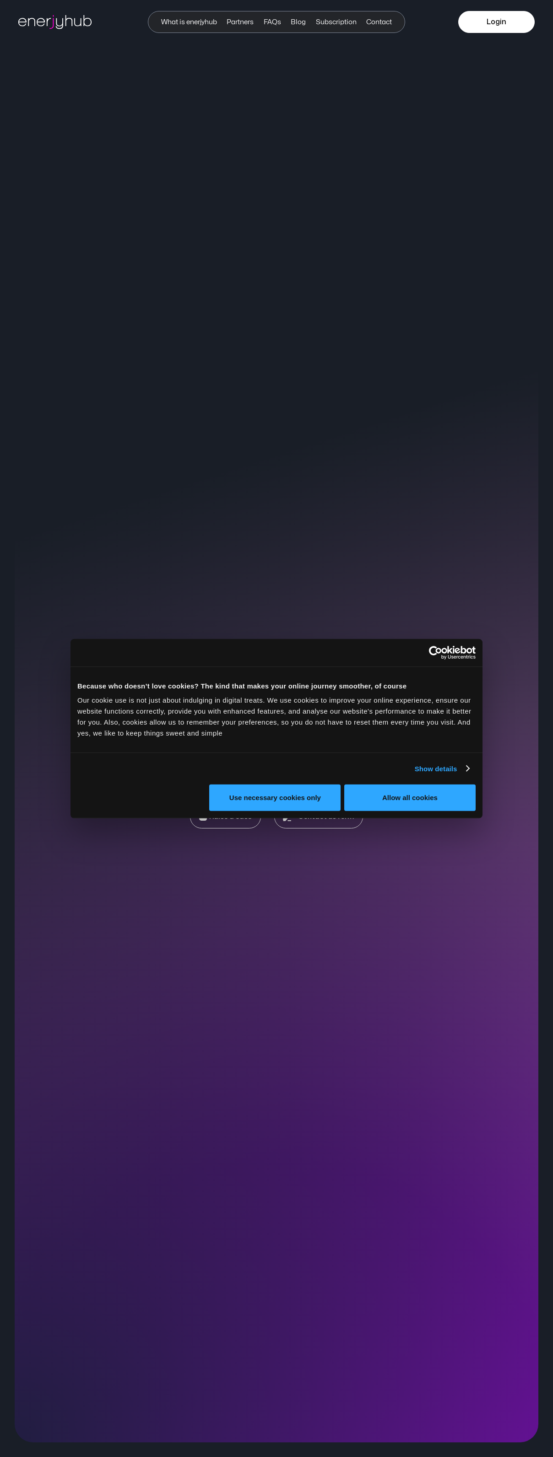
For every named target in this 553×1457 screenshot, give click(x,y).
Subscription (336, 22)
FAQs (272, 22)
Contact (379, 22)
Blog (298, 22)
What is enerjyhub (189, 22)
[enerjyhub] (64, 22)
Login (496, 22)
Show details (436, 768)
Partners (240, 22)
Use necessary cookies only (275, 797)
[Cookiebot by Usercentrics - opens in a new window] (436, 652)
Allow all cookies (410, 797)
